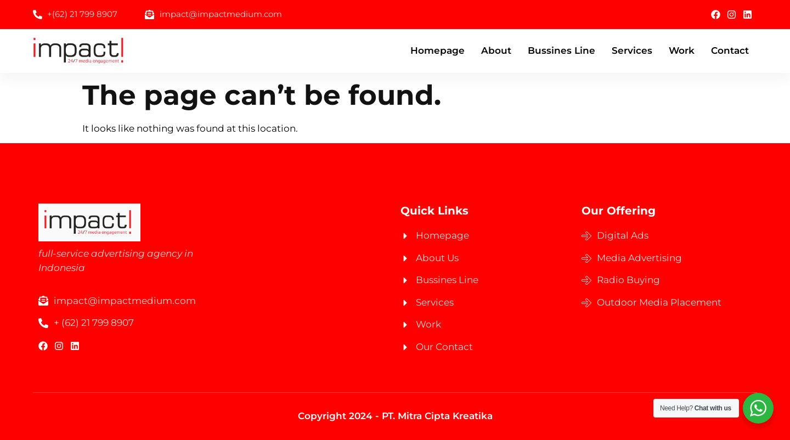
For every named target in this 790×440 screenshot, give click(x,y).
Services (632, 50)
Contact (730, 50)
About (496, 50)
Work (682, 50)
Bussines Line (561, 50)
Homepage (437, 50)
